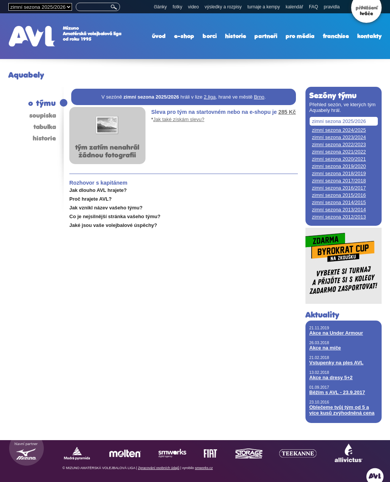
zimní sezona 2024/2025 (339, 130)
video (193, 7)
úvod (159, 36)
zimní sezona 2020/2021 (339, 159)
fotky (177, 7)
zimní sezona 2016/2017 (339, 188)
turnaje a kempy (264, 7)
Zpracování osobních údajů (158, 468)
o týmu (42, 103)
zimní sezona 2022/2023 (339, 144)
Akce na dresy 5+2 (331, 377)
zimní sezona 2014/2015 (339, 202)
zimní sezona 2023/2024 (339, 137)
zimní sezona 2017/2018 (339, 181)
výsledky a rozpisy (223, 7)
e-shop (184, 36)
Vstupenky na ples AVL (336, 362)
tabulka (45, 127)
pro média (300, 36)
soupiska (42, 115)
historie (235, 36)
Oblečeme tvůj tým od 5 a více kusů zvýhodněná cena (341, 410)
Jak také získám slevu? (178, 119)
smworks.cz (204, 468)
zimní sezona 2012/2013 (339, 217)
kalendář (294, 7)
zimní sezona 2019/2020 (339, 166)
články (160, 7)
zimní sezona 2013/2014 (339, 209)
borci (210, 36)
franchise (336, 36)
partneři (265, 36)
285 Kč (287, 112)
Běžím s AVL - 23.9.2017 (337, 392)
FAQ (313, 7)
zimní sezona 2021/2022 (339, 152)
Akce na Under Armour (336, 333)
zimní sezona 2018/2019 (339, 173)
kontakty (369, 36)
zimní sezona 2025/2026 (339, 121)
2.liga (210, 97)
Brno (259, 97)
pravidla (332, 7)
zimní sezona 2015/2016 (339, 195)
